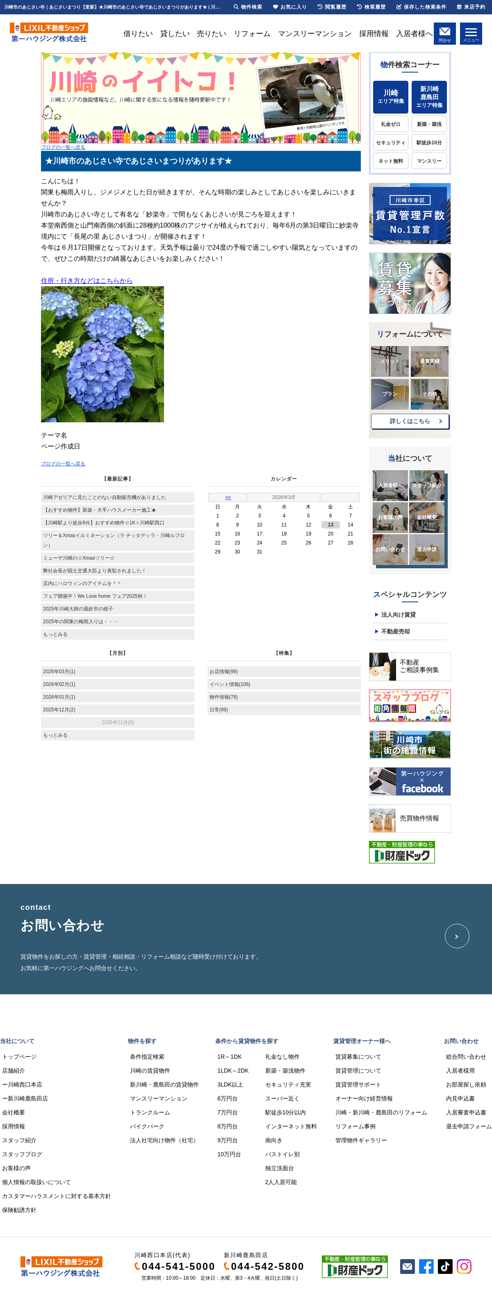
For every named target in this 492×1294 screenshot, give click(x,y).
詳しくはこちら (410, 421)
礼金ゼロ (391, 124)
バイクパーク (147, 1126)
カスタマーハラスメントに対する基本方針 (56, 1196)
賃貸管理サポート (358, 1084)
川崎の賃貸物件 (150, 1070)
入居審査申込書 (466, 1112)
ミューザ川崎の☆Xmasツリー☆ (79, 558)
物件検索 (248, 7)
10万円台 (229, 1154)
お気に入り (290, 7)
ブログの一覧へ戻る (63, 147)
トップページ (19, 1056)
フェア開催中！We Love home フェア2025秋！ (95, 596)
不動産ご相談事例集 (419, 666)
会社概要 (427, 517)
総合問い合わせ (466, 1056)
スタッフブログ (22, 1154)
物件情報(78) (224, 697)
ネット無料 (390, 161)
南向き (273, 1140)
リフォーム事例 (355, 1126)
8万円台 (227, 1126)
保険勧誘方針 (19, 1210)
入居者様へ (414, 34)
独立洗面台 (279, 1168)
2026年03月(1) (59, 671)
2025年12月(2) (59, 710)
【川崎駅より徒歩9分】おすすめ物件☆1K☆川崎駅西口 (103, 523)
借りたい (138, 34)
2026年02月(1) (59, 684)
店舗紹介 (13, 1070)
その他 (429, 394)
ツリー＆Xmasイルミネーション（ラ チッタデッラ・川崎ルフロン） (114, 540)
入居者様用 (460, 1070)
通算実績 (430, 361)
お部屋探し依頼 (466, 1084)
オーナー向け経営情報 (364, 1098)
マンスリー (429, 161)
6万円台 (227, 1098)
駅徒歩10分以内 (285, 1112)
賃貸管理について (358, 1070)
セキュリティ (390, 143)
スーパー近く (282, 1098)
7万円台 (227, 1112)
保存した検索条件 (421, 7)
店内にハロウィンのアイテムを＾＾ (82, 583)
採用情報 (374, 34)
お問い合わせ (390, 549)
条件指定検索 (147, 1056)
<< (228, 497)
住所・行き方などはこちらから (87, 280)
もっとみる (55, 634)
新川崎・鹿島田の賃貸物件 (164, 1084)
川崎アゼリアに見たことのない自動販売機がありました (104, 497)
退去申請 (427, 549)
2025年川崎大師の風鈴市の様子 (78, 609)
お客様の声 (390, 517)
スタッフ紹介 (427, 485)
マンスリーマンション (315, 34)
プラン (390, 394)
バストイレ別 (282, 1154)
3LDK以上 (230, 1084)
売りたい (211, 34)
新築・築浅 (429, 124)
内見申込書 (460, 1098)
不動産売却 (395, 631)
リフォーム (252, 34)
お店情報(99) (224, 671)
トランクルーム (150, 1112)
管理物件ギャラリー (361, 1140)
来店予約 (471, 7)
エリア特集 (390, 96)
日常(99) (219, 710)
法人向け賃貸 (398, 614)
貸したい (175, 34)
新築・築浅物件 (285, 1070)
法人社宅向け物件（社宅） (164, 1140)
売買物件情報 (419, 818)
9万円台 (227, 1140)
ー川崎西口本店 (22, 1084)
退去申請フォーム (469, 1126)
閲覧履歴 (332, 7)
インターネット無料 (291, 1126)
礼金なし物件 (282, 1056)
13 (330, 525)
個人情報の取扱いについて (36, 1182)
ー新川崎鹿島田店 (25, 1098)
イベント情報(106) (230, 684)
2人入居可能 (281, 1182)
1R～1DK (229, 1056)
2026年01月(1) (59, 697)
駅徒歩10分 (429, 143)
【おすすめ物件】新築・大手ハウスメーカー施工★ (99, 510)
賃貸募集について (358, 1056)
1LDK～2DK (232, 1070)
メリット (390, 361)
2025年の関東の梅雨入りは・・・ (80, 621)
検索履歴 (371, 7)
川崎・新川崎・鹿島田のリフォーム (381, 1112)
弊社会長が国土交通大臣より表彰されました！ (94, 571)
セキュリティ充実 (288, 1084)
